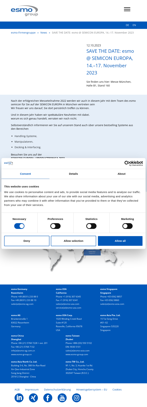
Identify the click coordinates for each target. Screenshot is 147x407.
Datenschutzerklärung (57, 389)
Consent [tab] (25, 173)
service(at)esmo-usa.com (68, 307)
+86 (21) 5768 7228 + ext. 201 (33, 343)
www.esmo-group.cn (21, 354)
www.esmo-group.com (77, 354)
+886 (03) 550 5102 (82, 343)
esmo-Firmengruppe (23, 32)
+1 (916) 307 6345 (72, 296)
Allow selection (73, 240)
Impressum (32, 389)
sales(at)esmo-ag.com (22, 303)
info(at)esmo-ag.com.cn (23, 350)
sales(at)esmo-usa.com (67, 303)
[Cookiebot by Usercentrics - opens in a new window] (127, 163)
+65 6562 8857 (114, 296)
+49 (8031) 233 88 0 (28, 296)
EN (134, 25)
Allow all (120, 240)
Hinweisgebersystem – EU (91, 389)
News (43, 32)
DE (127, 25)
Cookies (117, 389)
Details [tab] (73, 173)
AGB (17, 389)
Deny (27, 240)
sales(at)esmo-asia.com (112, 303)
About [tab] (121, 173)
